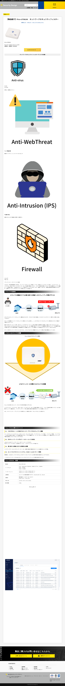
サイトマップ (48, 668)
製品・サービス (34, 7)
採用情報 (50, 7)
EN (42, 3)
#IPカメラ (29, 22)
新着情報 (45, 7)
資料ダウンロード (45, 5)
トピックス (40, 7)
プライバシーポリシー (38, 669)
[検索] (36, 5)
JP (40, 3)
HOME (11, 666)
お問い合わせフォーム (21, 655)
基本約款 (35, 668)
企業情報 (28, 7)
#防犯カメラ (23, 22)
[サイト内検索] (30, 5)
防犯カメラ (6, 14)
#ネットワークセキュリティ (38, 22)
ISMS (47, 666)
